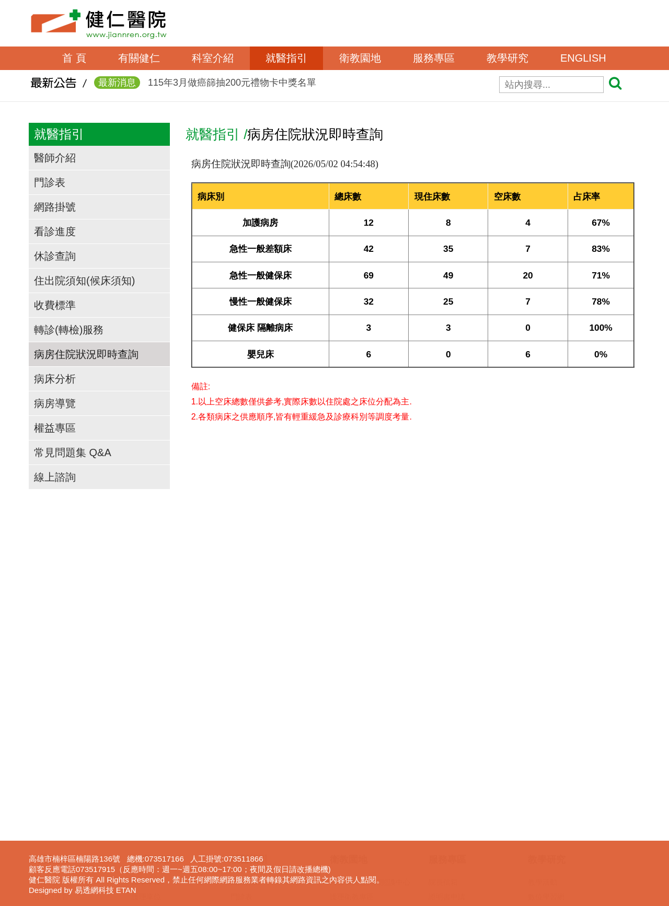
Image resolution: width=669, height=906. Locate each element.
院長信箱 (443, 755)
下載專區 (542, 858)
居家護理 (443, 814)
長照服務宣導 (450, 872)
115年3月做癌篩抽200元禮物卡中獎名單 (205, 85)
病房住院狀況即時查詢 (86, 354)
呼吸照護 (443, 828)
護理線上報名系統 (557, 828)
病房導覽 (55, 403)
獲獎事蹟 (47, 799)
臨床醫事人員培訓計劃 (564, 799)
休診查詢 (55, 256)
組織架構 (47, 785)
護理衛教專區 (352, 770)
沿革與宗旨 (50, 770)
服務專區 (434, 58)
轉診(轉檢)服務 (68, 329)
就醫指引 (286, 58)
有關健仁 (139, 58)
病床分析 (55, 379)
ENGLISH (583, 58)
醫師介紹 (55, 158)
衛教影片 (344, 814)
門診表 (49, 182)
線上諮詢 (55, 477)
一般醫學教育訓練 (557, 785)
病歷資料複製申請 (458, 799)
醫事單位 (146, 755)
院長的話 (47, 755)
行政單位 (146, 785)
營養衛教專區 (352, 872)
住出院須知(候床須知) (84, 280)
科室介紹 (213, 58)
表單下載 (443, 785)
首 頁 (74, 58)
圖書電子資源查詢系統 (564, 843)
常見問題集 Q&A (72, 452)
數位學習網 (546, 770)
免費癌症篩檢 (352, 858)
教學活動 (542, 755)
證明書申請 (447, 770)
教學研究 (507, 58)
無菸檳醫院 (348, 828)
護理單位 (146, 770)
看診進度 (55, 231)
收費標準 (55, 305)
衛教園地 (360, 58)
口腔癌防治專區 (355, 843)
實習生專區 (546, 814)
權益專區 (55, 428)
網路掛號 (55, 207)
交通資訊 (47, 814)
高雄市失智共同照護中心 (370, 755)
